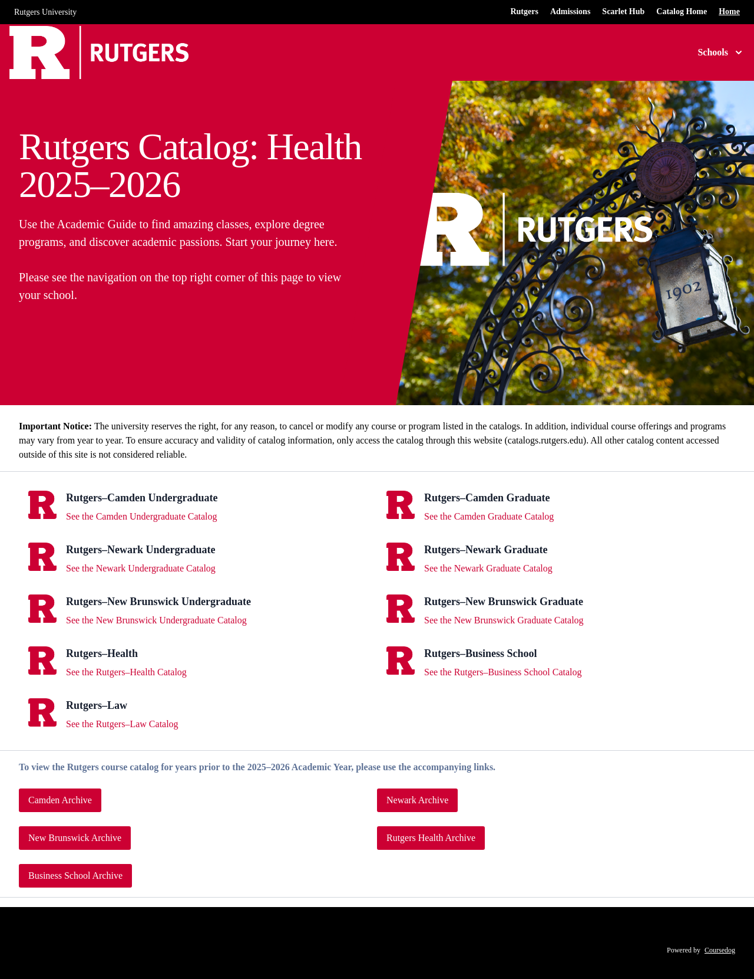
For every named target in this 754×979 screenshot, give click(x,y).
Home (729, 11)
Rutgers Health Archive (430, 838)
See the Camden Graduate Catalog (489, 516)
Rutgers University (45, 12)
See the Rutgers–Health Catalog (126, 672)
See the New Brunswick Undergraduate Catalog (156, 620)
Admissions (570, 11)
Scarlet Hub (623, 11)
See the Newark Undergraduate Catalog (141, 568)
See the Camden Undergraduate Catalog (141, 516)
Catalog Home (681, 11)
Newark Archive (417, 800)
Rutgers (524, 11)
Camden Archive (60, 800)
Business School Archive (75, 875)
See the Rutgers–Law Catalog (122, 724)
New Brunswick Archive (74, 838)
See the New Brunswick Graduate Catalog (504, 620)
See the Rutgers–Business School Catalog (503, 672)
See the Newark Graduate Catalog (488, 568)
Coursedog (720, 950)
